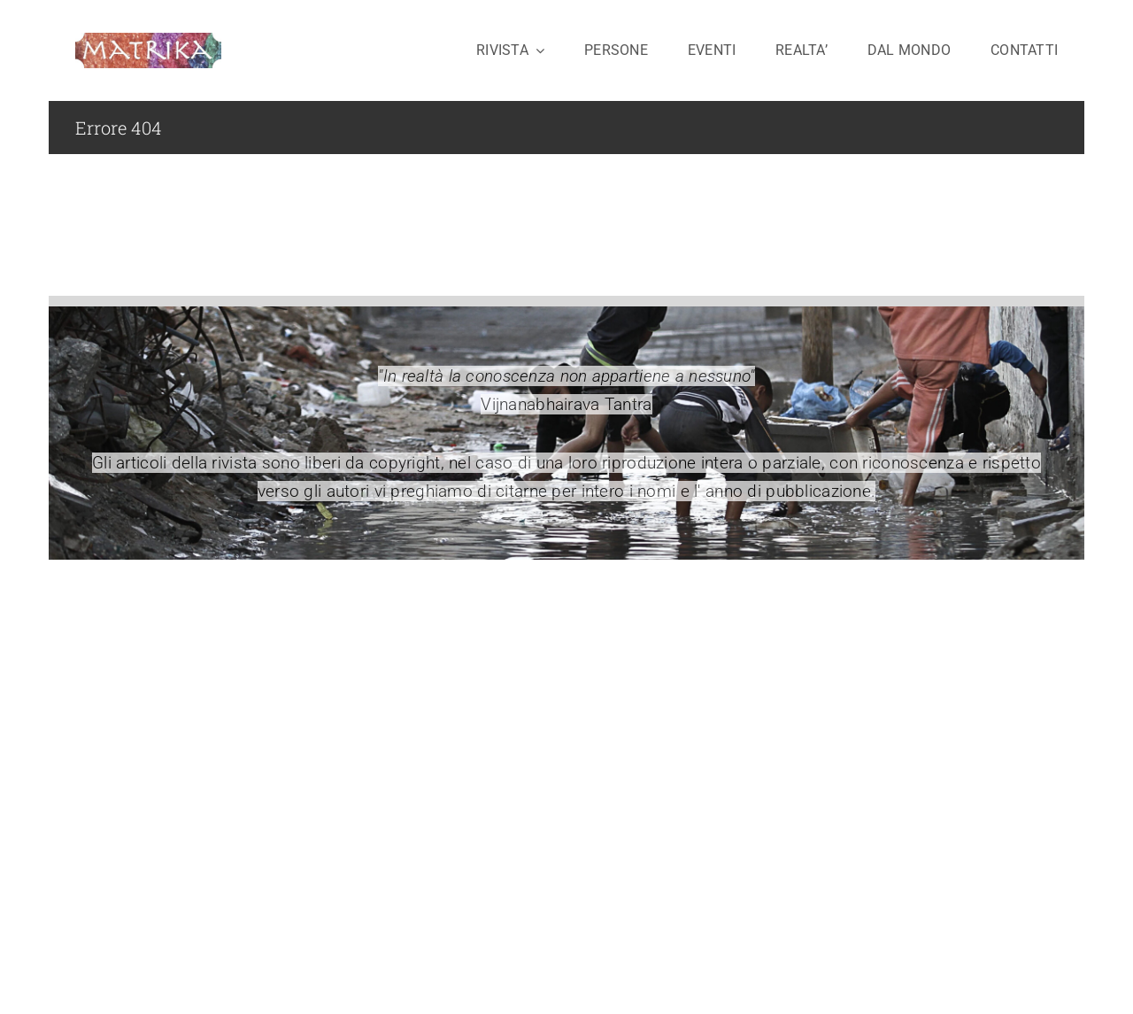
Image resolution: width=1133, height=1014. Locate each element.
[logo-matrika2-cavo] (148, 41)
